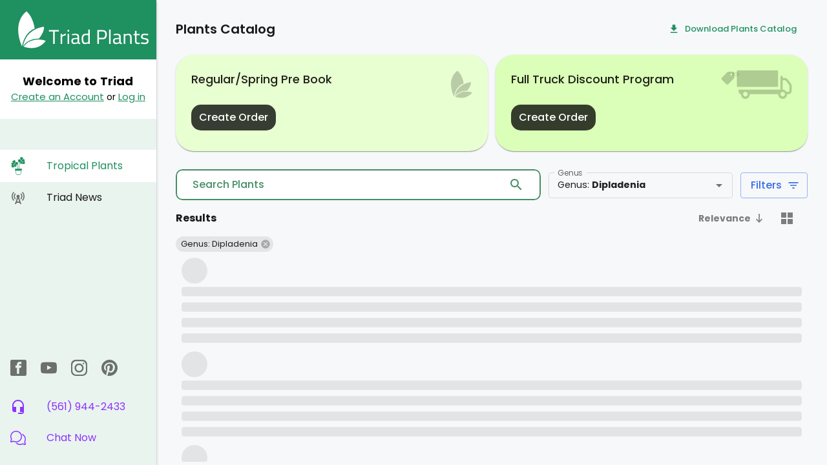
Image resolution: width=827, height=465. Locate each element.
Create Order (233, 117)
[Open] (719, 185)
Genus (570, 172)
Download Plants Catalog (733, 29)
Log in (131, 96)
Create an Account (57, 96)
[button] (78, 437)
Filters (774, 185)
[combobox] (621, 185)
